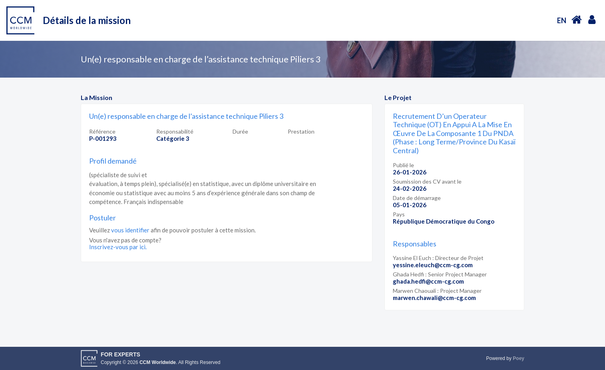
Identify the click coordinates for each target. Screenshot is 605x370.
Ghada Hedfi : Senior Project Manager (440, 274)
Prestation (301, 131)
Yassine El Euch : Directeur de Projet (438, 257)
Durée (240, 131)
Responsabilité (174, 131)
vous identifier (130, 230)
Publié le (403, 165)
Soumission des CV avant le (427, 181)
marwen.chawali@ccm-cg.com (434, 297)
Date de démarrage (417, 197)
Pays (399, 214)
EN (561, 20)
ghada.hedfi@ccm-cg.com (428, 281)
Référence (102, 131)
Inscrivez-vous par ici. (118, 246)
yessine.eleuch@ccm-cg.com (433, 264)
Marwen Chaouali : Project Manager (437, 290)
